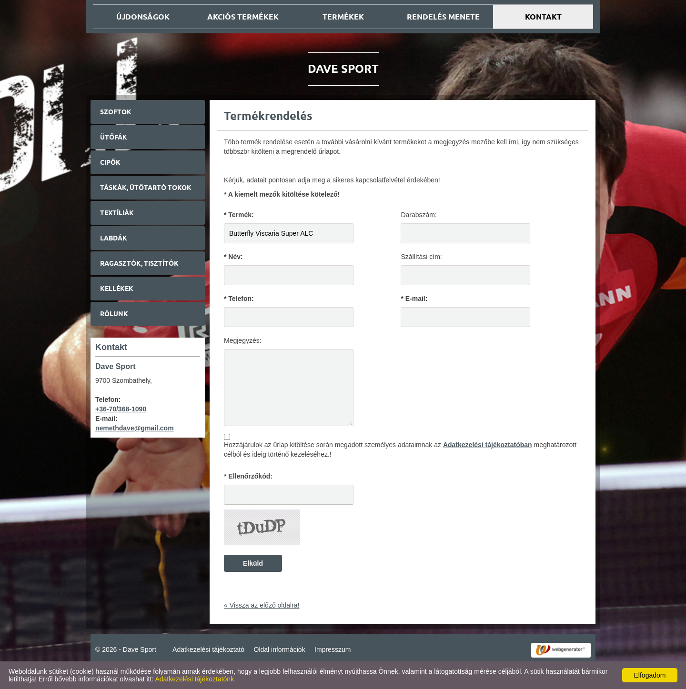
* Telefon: (239, 298)
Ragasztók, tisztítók (139, 263)
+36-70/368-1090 (120, 409)
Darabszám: (418, 215)
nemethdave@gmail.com (134, 428)
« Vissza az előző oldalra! (262, 605)
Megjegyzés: (243, 340)
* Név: (233, 256)
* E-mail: (414, 298)
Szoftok (115, 112)
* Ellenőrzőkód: (248, 476)
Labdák (113, 238)
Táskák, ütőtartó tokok (146, 187)
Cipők (110, 162)
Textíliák (117, 213)
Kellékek (116, 288)
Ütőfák (113, 137)
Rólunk (114, 314)
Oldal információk (279, 649)
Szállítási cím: (421, 256)
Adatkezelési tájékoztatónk (194, 679)
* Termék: (239, 215)
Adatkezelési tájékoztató (208, 649)
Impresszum (332, 649)
